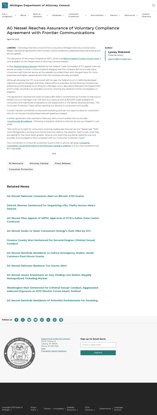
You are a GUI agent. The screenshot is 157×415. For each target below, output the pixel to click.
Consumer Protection (78, 15)
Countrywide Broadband (19, 121)
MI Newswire (16, 163)
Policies (47, 409)
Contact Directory (146, 15)
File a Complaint (9, 15)
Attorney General (39, 163)
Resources (131, 15)
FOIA (43, 349)
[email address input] (98, 344)
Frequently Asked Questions (53, 351)
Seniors (115, 15)
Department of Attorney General (55, 339)
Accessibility (58, 409)
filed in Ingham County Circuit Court (81, 58)
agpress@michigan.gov (120, 59)
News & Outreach (40, 15)
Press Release (63, 163)
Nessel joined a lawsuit (25, 66)
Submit (98, 353)
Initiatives (58, 15)
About (24, 15)
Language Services (118, 408)
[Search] (153, 5)
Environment (98, 15)
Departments (105, 409)
